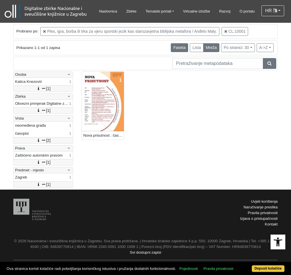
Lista (196, 47)
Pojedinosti (188, 268)
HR (271, 10)
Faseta (179, 47)
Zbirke (131, 11)
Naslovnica (108, 11)
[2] (43, 140)
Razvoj (224, 11)
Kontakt (271, 224)
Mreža (211, 47)
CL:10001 (235, 31)
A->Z (263, 47)
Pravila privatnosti (263, 213)
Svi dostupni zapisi (145, 252)
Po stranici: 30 (236, 47)
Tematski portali (158, 11)
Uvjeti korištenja (264, 201)
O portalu (247, 11)
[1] (43, 88)
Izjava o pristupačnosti (259, 218)
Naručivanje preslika (261, 207)
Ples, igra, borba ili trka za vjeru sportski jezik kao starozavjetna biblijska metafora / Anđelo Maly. (130, 31)
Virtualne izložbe (196, 11)
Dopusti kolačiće (268, 268)
